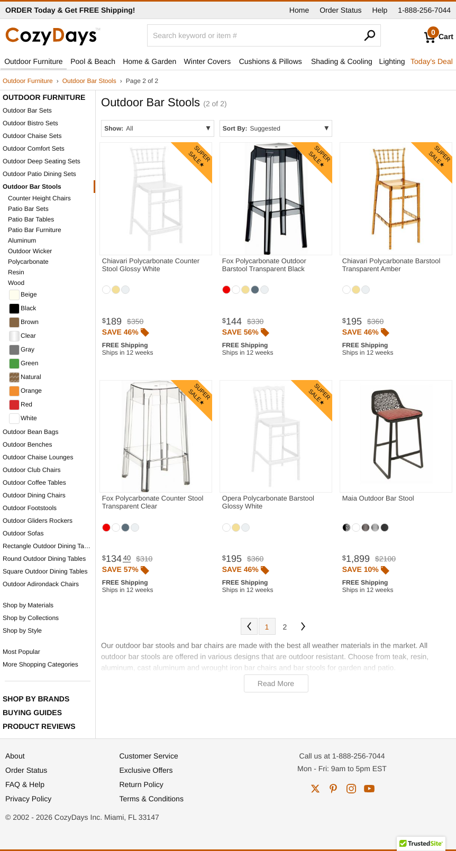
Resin (16, 272)
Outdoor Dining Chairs (34, 495)
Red (20, 405)
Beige (23, 295)
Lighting (392, 61)
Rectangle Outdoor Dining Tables (49, 546)
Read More (276, 683)
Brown (24, 322)
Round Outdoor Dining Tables (44, 558)
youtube (369, 788)
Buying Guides (32, 712)
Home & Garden (149, 61)
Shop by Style (22, 630)
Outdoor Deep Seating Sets (41, 161)
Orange (25, 391)
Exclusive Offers (146, 770)
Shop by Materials (28, 605)
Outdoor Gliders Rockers (37, 520)
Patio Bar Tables (31, 219)
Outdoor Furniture (33, 61)
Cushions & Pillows (270, 61)
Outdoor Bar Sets (27, 110)
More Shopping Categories (40, 664)
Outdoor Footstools (30, 508)
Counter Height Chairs (39, 198)
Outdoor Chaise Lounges (38, 457)
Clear (22, 336)
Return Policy (141, 784)
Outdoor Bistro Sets (30, 123)
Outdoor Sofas (23, 533)
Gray (21, 350)
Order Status (340, 10)
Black (22, 308)
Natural (25, 377)
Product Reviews (39, 726)
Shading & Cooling (341, 61)
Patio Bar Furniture (34, 230)
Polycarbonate (28, 261)
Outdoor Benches (27, 444)
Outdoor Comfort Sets (34, 148)
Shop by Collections (31, 618)
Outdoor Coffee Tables (34, 482)
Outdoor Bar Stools (89, 81)
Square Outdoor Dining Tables (45, 571)
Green (23, 363)
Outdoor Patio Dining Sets (39, 174)
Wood (16, 282)
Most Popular (21, 651)
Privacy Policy (28, 798)
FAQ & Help (24, 784)
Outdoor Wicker (30, 251)
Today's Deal (432, 61)
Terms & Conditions (152, 798)
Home (299, 10)
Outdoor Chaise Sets (32, 136)
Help (380, 10)
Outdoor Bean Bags (30, 432)
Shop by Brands (36, 699)
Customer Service (149, 756)
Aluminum (22, 240)
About (15, 756)
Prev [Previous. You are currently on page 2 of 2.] (249, 626)
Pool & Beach (92, 61)
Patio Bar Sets (28, 208)
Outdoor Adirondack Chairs (41, 584)
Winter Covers (207, 61)
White (23, 418)
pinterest (333, 788)
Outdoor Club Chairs (31, 470)
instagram (351, 788)
